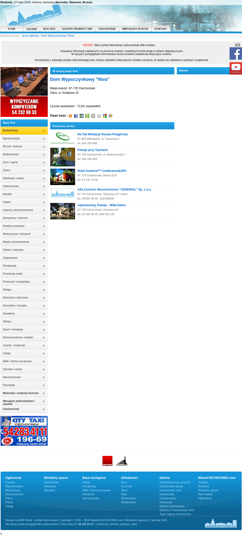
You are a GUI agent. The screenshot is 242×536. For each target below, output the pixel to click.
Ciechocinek (51, 482)
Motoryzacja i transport (17, 233)
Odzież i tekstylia (13, 249)
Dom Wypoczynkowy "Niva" (58, 35)
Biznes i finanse (12, 146)
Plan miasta (205, 494)
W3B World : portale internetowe (37, 520)
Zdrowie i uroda (12, 369)
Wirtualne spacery (136, 520)
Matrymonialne (14, 486)
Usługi (7, 353)
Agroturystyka (11, 138)
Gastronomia (11, 186)
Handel (7, 194)
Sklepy (7, 321)
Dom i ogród (10, 162)
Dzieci (6, 170)
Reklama (203, 486)
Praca (9, 498)
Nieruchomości (12, 377)
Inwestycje (166, 502)
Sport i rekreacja (13, 329)
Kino (124, 482)
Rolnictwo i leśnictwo (15, 297)
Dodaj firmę (10, 130)
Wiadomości (128, 498)
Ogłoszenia (205, 498)
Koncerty (126, 486)
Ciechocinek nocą (170, 490)
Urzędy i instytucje (14, 345)
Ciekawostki (167, 494)
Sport (124, 490)
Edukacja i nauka (13, 178)
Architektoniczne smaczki (175, 482)
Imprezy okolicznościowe (18, 209)
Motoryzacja (12, 490)
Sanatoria (9, 313)
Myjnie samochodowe (16, 241)
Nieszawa (50, 486)
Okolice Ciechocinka (172, 506)
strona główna (30, 35)
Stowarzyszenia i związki (18, 337)
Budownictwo (11, 154)
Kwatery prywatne (14, 225)
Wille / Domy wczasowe (17, 361)
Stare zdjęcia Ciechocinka (175, 514)
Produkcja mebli (12, 273)
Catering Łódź (158, 520)
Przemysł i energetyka (16, 281)
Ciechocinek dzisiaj (171, 486)
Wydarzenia (128, 502)
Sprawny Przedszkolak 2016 (177, 510)
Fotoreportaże (168, 498)
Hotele (7, 201)
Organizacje (10, 257)
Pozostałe (9, 385)
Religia (7, 289)
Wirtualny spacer (208, 490)
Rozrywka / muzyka (15, 305)
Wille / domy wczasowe (97, 490)
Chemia (10, 482)
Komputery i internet (15, 217)
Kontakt (202, 482)
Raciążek (49, 490)
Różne (9, 502)
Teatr (124, 494)
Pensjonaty (9, 265)
